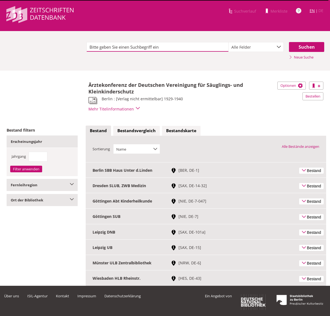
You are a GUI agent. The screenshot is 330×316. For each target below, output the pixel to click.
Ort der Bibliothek (42, 200)
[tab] (98, 131)
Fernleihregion (42, 184)
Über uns (11, 295)
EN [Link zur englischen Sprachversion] (312, 10)
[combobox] (256, 47)
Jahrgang (19, 156)
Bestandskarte (181, 130)
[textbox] (157, 47)
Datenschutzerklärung (122, 295)
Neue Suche (301, 57)
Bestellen (312, 96)
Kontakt (62, 295)
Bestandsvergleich (136, 130)
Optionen (291, 85)
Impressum (86, 295)
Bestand (98, 130)
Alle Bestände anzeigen (300, 146)
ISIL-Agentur (37, 295)
